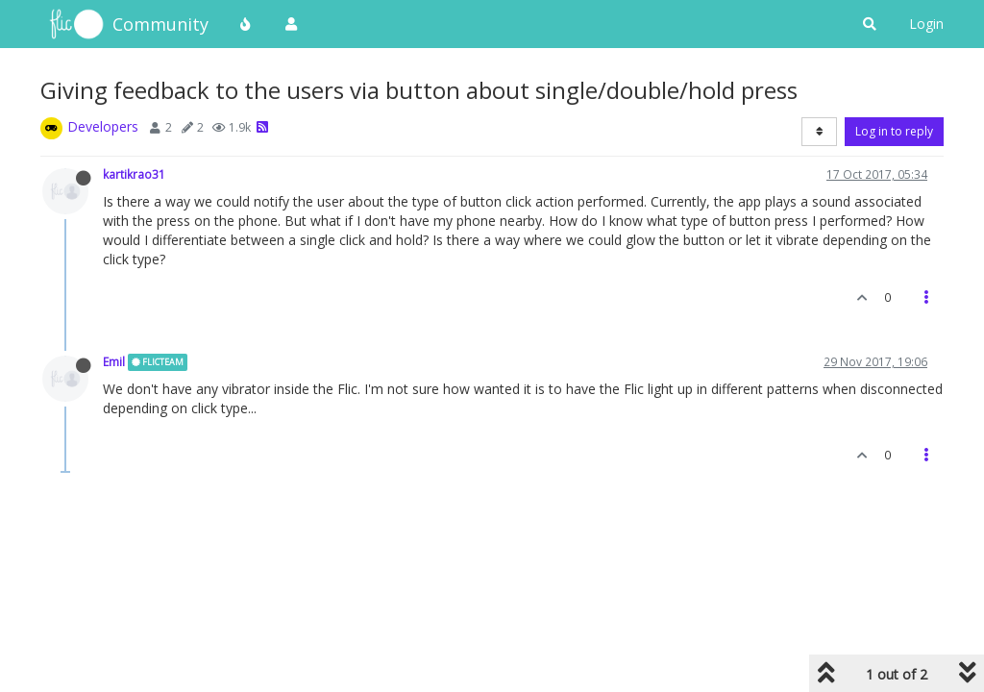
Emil (114, 361)
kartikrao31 (134, 174)
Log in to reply (894, 131)
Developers (102, 126)
